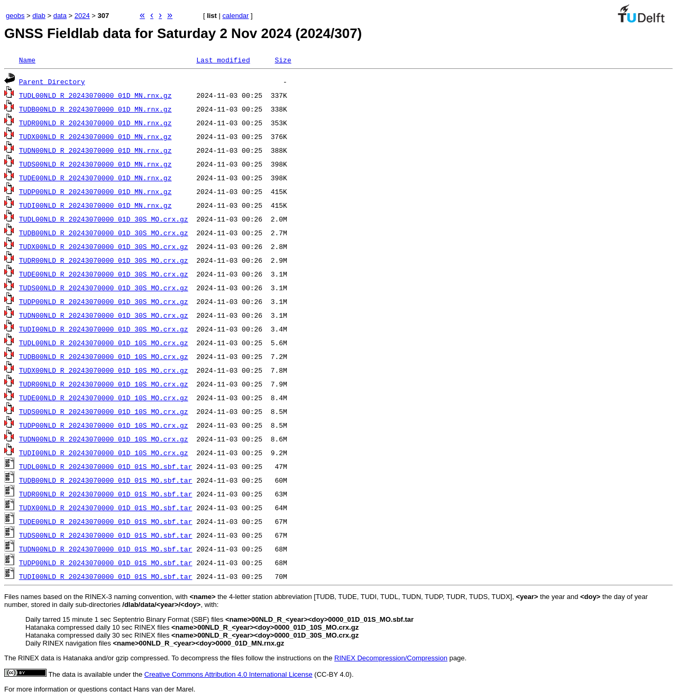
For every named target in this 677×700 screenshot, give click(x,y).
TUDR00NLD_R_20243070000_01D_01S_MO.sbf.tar (106, 494)
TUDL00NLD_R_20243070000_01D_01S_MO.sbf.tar (106, 466)
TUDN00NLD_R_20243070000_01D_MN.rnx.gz (95, 150)
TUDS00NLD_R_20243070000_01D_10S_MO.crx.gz (103, 411)
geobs (15, 16)
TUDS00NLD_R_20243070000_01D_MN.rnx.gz (95, 164)
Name (27, 60)
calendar (236, 16)
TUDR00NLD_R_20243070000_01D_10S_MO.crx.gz (103, 384)
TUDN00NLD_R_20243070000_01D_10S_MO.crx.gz (103, 439)
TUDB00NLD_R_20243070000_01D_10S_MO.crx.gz (103, 356)
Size (283, 60)
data (60, 16)
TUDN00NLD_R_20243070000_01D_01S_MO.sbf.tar (106, 549)
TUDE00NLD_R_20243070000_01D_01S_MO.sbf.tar (106, 521)
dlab (38, 16)
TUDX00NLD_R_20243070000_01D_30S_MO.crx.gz (103, 246)
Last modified (223, 60)
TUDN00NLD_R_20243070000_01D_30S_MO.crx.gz (103, 315)
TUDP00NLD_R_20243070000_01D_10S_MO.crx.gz (103, 425)
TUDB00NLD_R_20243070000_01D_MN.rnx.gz (95, 109)
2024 (82, 16)
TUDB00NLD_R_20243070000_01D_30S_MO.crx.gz (103, 232)
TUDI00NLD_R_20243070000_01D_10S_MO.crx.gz (103, 452)
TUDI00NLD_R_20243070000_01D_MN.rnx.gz (95, 205)
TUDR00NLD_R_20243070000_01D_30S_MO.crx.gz (103, 260)
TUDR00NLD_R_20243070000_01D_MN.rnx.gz (95, 122)
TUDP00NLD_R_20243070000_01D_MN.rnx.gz (95, 191)
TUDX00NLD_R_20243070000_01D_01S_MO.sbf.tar (106, 507)
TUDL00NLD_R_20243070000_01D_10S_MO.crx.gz (103, 342)
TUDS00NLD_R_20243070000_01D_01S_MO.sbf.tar (106, 535)
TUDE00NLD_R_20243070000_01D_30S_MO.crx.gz (103, 274)
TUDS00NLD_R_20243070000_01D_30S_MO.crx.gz (103, 287)
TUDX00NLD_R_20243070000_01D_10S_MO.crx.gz (103, 370)
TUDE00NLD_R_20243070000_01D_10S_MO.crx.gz (103, 397)
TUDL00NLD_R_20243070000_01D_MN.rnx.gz (95, 95)
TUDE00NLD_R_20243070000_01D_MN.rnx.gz (95, 177)
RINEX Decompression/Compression (390, 658)
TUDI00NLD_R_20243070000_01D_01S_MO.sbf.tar (106, 576)
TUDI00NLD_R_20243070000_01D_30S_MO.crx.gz (103, 329)
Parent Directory (52, 81)
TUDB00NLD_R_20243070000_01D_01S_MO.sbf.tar (106, 480)
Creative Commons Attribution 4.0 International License (228, 674)
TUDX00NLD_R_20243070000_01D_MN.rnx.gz (95, 136)
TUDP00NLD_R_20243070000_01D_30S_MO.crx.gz (103, 301)
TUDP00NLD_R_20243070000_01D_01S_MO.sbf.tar (106, 562)
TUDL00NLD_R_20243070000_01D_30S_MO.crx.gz (103, 219)
